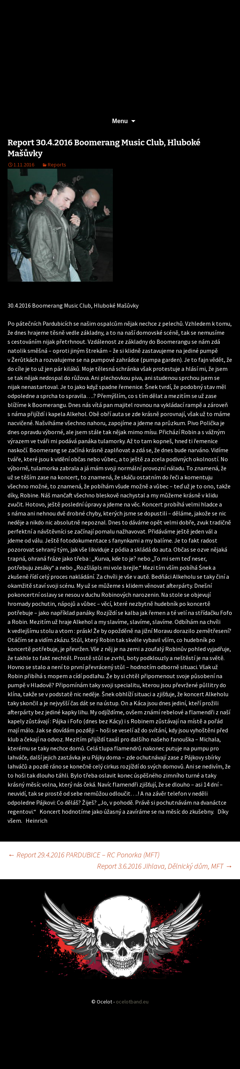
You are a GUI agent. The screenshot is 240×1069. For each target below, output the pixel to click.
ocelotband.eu (132, 1001)
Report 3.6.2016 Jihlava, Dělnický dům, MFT (164, 866)
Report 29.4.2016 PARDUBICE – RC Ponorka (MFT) (83, 854)
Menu (120, 121)
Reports (57, 164)
